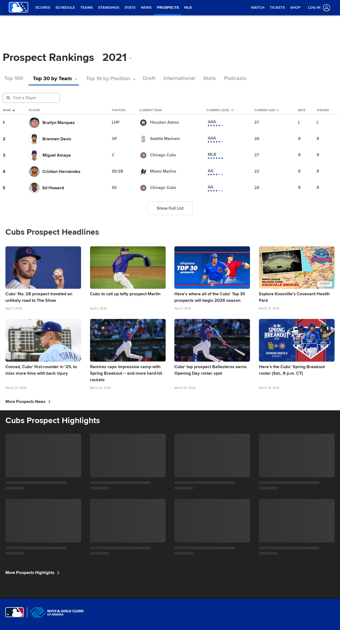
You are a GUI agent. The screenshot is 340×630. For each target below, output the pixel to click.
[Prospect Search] (31, 98)
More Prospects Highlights (32, 572)
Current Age (266, 110)
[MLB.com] (14, 612)
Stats (209, 78)
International (179, 78)
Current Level (220, 110)
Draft (149, 78)
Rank (9, 110)
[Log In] (318, 8)
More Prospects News (28, 401)
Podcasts (235, 78)
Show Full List (170, 208)
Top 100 (13, 78)
